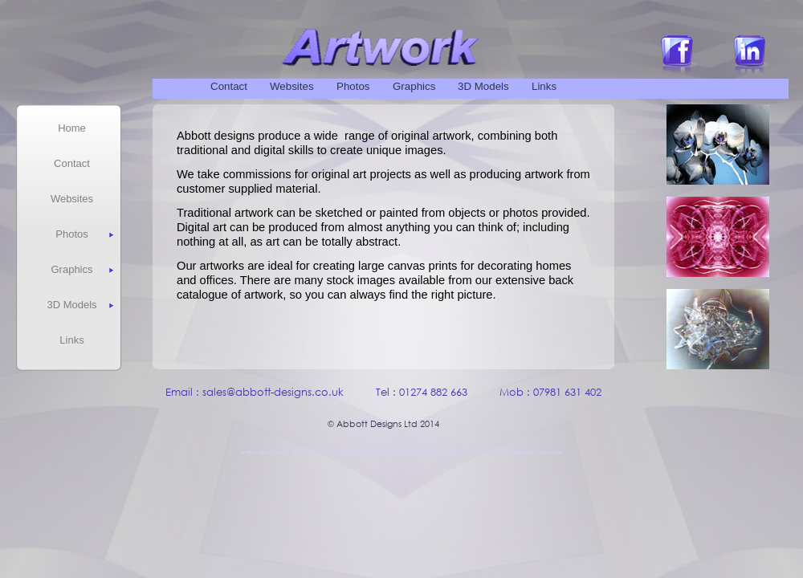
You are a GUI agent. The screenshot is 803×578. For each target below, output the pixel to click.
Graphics (414, 86)
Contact (228, 86)
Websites (292, 86)
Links (544, 86)
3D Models (483, 86)
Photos (353, 86)
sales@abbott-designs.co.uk (273, 392)
